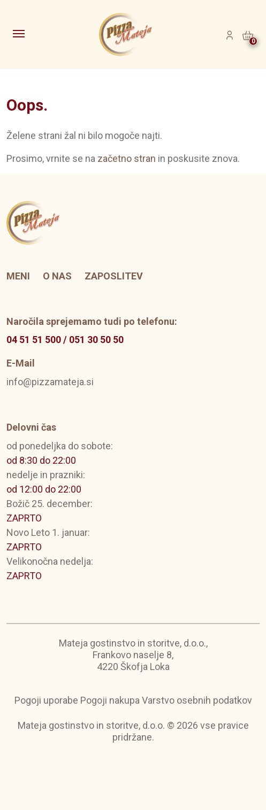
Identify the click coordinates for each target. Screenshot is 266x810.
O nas (57, 276)
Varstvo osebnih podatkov (197, 700)
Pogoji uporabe (46, 700)
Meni (18, 276)
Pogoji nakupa (110, 700)
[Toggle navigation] (20, 35)
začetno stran (126, 158)
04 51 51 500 (33, 339)
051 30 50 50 (96, 339)
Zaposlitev (114, 276)
